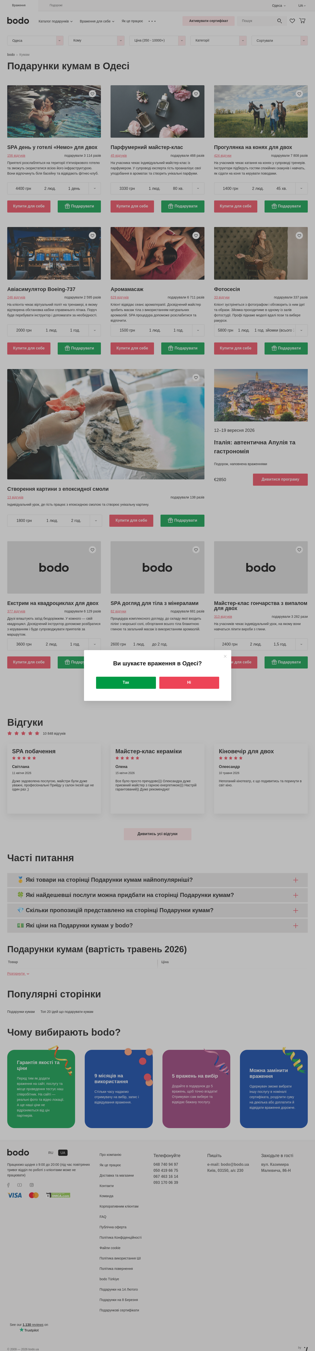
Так (126, 682)
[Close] (225, 656)
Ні (189, 682)
